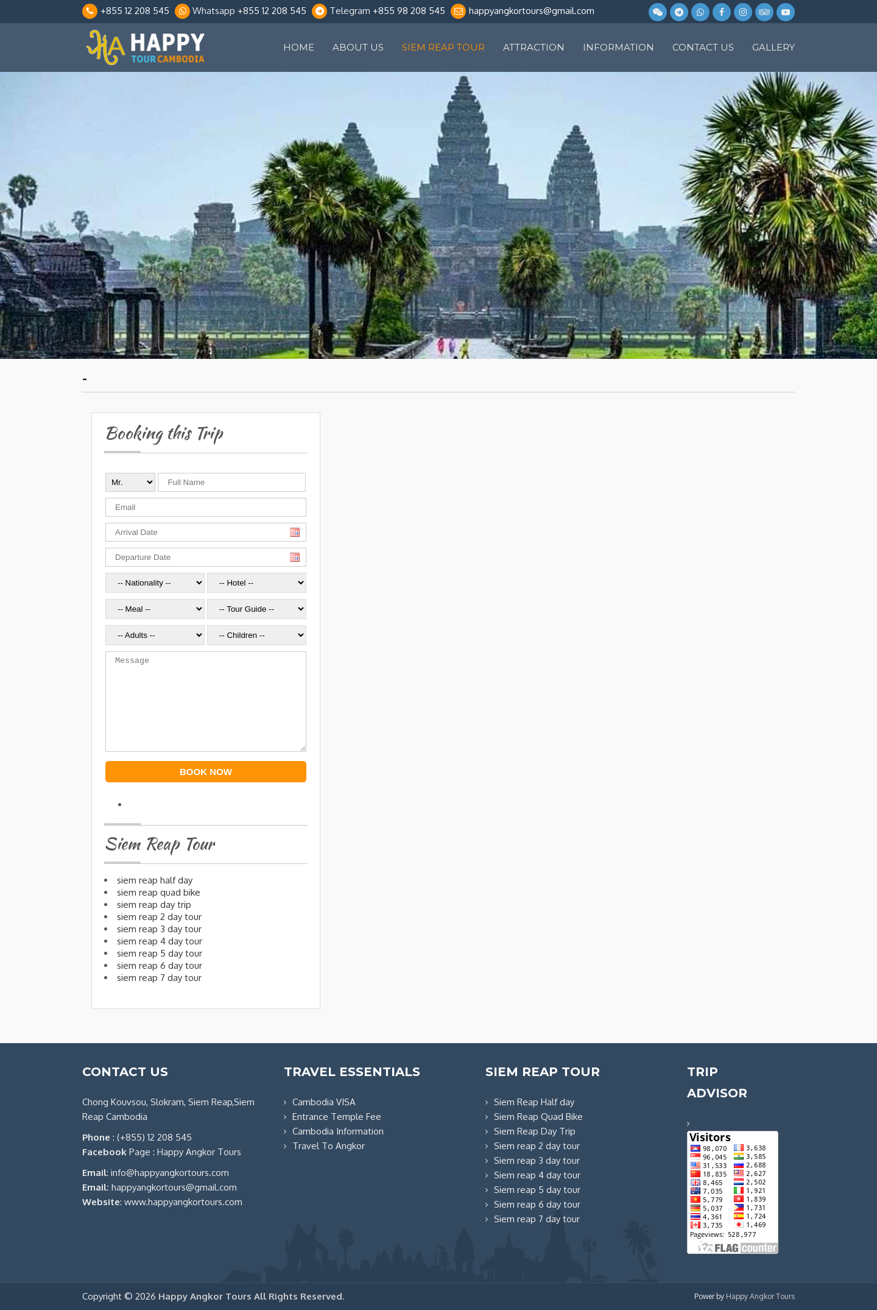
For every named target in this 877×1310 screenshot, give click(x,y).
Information (618, 47)
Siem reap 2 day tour (537, 1146)
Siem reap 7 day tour (537, 1219)
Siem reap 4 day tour (537, 1175)
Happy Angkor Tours (760, 1296)
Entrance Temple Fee (336, 1116)
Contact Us (703, 47)
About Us (358, 47)
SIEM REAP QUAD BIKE (158, 892)
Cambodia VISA (324, 1102)
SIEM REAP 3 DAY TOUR (159, 929)
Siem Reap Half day (534, 1102)
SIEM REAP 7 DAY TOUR (159, 977)
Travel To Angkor (328, 1146)
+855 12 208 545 (134, 10)
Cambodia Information (338, 1131)
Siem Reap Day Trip (535, 1131)
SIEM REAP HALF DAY (154, 880)
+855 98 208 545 (409, 10)
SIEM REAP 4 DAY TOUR (159, 941)
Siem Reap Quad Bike (538, 1116)
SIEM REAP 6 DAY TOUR (159, 965)
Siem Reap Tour (443, 47)
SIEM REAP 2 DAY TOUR (159, 916)
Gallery (773, 47)
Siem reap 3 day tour (537, 1160)
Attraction (534, 47)
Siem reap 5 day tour (537, 1189)
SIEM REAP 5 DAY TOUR (159, 953)
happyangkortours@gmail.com (531, 10)
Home (298, 47)
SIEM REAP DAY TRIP (154, 904)
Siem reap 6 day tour (537, 1204)
